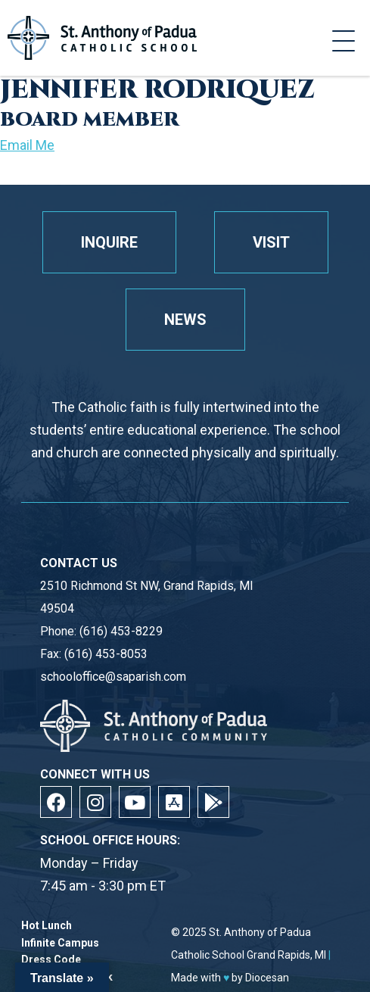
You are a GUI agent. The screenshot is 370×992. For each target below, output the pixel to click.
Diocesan (267, 978)
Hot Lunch (46, 925)
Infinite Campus (60, 943)
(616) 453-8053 (106, 654)
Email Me (27, 145)
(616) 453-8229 (121, 631)
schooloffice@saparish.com (113, 676)
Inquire (109, 242)
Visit (271, 242)
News (185, 319)
